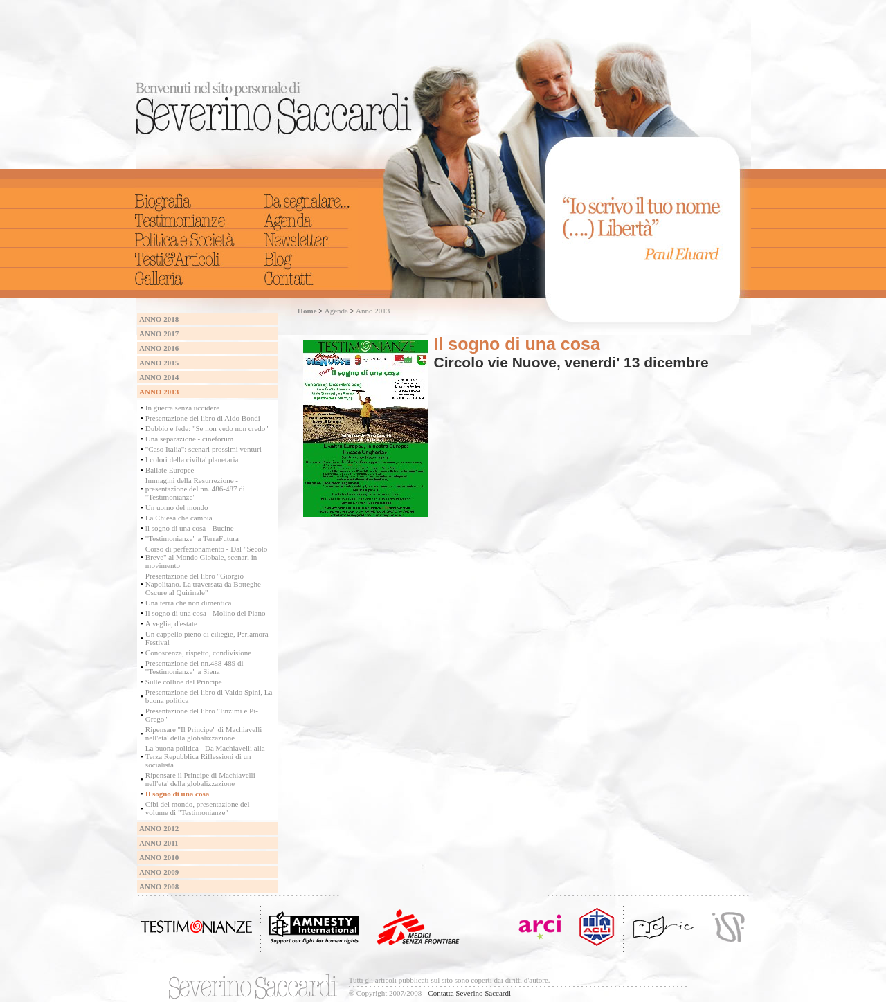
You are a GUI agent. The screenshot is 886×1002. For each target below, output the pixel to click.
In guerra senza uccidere (182, 407)
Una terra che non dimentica (188, 603)
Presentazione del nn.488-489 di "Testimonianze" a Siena (194, 667)
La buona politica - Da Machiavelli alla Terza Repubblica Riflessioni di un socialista (205, 756)
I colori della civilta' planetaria (192, 459)
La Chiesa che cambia (179, 517)
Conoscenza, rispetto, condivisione (198, 652)
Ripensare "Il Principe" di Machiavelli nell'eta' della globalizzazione (203, 733)
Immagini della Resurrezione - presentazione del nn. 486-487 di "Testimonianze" (195, 488)
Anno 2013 (373, 311)
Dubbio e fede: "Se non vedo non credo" (207, 428)
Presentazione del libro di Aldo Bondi (202, 418)
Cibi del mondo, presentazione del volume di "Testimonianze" (197, 808)
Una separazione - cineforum (189, 439)
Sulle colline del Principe (183, 681)
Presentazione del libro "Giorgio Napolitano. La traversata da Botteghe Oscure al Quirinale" (203, 584)
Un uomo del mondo (176, 507)
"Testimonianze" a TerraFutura (192, 538)
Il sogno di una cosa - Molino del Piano (205, 613)
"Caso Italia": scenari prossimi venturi (203, 449)
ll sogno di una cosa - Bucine (189, 528)
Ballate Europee (170, 470)
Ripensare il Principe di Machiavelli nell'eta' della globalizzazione (200, 779)
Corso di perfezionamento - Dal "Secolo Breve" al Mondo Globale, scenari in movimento (206, 557)
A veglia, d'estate (171, 623)
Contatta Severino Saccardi (469, 993)
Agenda (336, 311)
